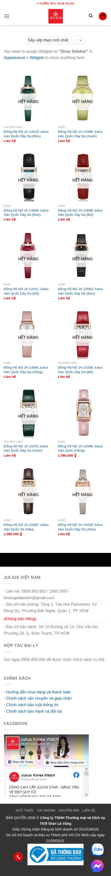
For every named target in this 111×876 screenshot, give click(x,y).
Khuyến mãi (69, 810)
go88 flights (14, 666)
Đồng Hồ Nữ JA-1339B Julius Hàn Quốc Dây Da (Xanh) (80, 134)
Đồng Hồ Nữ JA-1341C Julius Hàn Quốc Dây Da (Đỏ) (26, 291)
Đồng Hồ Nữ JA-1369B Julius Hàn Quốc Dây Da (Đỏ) (80, 213)
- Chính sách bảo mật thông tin (31, 705)
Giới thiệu (25, 810)
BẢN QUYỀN (16, 818)
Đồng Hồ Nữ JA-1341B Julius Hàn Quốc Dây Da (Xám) (80, 527)
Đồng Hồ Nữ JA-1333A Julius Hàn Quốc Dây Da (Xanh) (26, 448)
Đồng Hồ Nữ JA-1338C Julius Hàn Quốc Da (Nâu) (26, 527)
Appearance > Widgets (24, 58)
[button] (7, 16)
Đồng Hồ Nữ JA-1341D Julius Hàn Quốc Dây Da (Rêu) (26, 134)
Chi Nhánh (46, 810)
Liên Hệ (89, 810)
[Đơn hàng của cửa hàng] (55, 40)
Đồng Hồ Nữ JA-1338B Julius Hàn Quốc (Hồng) (80, 448)
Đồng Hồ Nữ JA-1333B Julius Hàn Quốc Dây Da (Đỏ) (80, 370)
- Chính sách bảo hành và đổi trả (33, 711)
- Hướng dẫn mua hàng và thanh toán (37, 692)
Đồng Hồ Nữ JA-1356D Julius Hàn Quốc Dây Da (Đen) (80, 291)
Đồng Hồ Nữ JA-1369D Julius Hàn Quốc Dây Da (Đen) (26, 213)
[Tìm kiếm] (91, 16)
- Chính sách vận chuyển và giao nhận (38, 698)
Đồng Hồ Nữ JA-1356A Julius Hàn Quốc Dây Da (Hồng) (26, 370)
